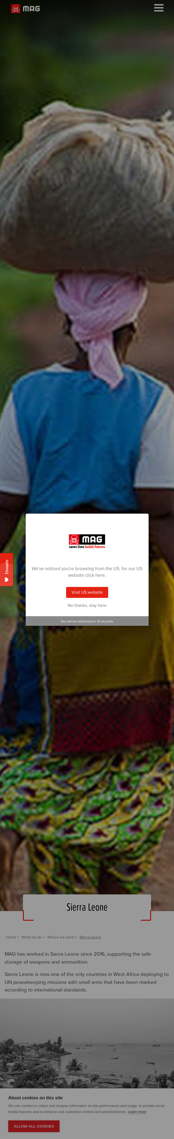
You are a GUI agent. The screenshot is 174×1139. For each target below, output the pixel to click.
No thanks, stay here (87, 605)
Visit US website (87, 592)
